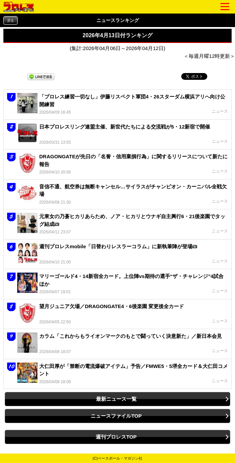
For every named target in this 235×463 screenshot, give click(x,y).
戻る (10, 20)
